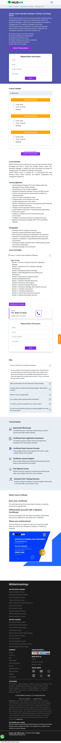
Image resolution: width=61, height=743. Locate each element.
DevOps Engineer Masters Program (18, 625)
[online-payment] (41, 653)
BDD (15, 690)
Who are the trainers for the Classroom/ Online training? (27, 383)
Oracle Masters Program (15, 630)
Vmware (44, 690)
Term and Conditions (14, 663)
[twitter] (49, 675)
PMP (40, 686)
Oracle (37, 684)
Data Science (44, 684)
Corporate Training (14, 668)
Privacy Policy (12, 660)
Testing (35, 686)
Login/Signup (12, 676)
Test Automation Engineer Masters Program (20, 644)
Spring (17, 692)
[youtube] (41, 671)
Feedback (11, 674)
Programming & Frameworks (23, 686)
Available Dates (14, 93)
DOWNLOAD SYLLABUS (17, 304)
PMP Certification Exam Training (17, 613)
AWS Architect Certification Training (18, 594)
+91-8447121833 (30, 733)
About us (11, 652)
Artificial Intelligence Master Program (19, 646)
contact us (19, 719)
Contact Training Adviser (20, 48)
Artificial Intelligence (33, 688)
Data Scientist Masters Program (17, 622)
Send (30, 78)
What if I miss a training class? (19, 395)
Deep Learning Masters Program (17, 641)
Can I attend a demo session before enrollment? (24, 399)
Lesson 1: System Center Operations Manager (24, 255)
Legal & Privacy (37, 699)
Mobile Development (34, 690)
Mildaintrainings (19, 584)
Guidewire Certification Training (17, 611)
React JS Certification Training (17, 597)
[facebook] (34, 671)
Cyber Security (22, 690)
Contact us (12, 655)
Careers (34, 659)
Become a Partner (36, 664)
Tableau (24, 688)
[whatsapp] (41, 675)
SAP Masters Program (15, 638)
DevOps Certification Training (16, 592)
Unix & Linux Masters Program (17, 635)
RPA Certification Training (15, 608)
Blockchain (44, 688)
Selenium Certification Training (17, 616)
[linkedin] (34, 675)
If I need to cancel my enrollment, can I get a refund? (26, 404)
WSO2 (10, 690)
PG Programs (12, 684)
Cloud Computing (22, 684)
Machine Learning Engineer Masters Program (21, 633)
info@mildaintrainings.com (17, 735)
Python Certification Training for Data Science (21, 603)
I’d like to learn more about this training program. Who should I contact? (29, 389)
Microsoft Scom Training (26, 6)
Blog (10, 657)
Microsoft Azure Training (15, 605)
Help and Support (13, 671)
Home (10, 6)
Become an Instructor (37, 662)
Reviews (11, 666)
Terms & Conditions (25, 699)
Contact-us (60, 339)
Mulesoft (11, 692)
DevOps (31, 684)
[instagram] (49, 671)
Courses (16, 6)
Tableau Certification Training (16, 600)
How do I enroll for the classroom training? (23, 365)
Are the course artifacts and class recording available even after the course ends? (29, 409)
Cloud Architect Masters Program (17, 627)
